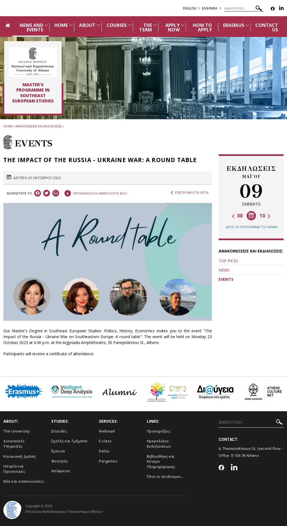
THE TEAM (145, 27)
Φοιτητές (59, 461)
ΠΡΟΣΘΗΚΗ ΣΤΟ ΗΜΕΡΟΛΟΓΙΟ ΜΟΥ (95, 192)
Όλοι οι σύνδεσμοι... (165, 476)
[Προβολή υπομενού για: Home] (71, 25)
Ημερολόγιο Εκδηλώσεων (159, 443)
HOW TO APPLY (202, 27)
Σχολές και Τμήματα (69, 440)
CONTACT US (266, 27)
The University (16, 431)
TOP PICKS (228, 260)
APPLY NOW (172, 27)
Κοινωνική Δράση (19, 456)
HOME (61, 25)
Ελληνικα (209, 8)
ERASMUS (233, 25)
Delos (104, 450)
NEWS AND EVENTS (31, 27)
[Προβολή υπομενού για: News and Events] (46, 25)
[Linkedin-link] (281, 8)
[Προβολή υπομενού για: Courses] (130, 25)
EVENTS (226, 279)
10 (265, 215)
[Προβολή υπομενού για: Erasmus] (247, 25)
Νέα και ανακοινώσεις (23, 481)
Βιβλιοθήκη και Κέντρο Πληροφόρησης (161, 461)
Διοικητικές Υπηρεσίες (14, 443)
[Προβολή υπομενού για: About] (98, 25)
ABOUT (87, 25)
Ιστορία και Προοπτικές (14, 469)
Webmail (107, 431)
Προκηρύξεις (159, 431)
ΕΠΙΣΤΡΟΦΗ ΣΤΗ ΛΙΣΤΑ (190, 192)
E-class (105, 440)
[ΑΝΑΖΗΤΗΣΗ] (244, 8)
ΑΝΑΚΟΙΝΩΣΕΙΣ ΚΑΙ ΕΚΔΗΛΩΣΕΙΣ (38, 126)
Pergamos (108, 461)
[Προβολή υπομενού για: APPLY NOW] (183, 25)
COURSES (117, 25)
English (189, 8)
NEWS (224, 270)
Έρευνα (58, 450)
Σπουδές (59, 431)
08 (237, 215)
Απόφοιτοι (61, 470)
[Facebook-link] (273, 8)
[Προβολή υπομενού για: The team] (155, 25)
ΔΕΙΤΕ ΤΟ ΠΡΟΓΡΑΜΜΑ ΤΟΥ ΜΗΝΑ (251, 227)
